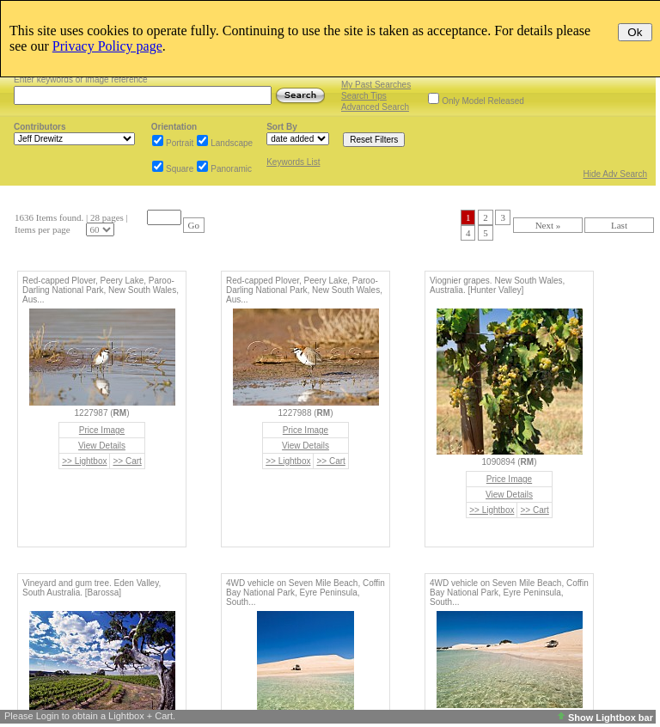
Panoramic (231, 169)
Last (619, 225)
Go (193, 225)
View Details (101, 445)
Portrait (179, 143)
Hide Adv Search (616, 174)
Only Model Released (483, 101)
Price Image (102, 430)
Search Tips (364, 96)
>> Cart (127, 461)
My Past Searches (376, 84)
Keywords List (293, 162)
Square (179, 169)
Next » (548, 225)
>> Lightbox (84, 461)
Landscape (232, 143)
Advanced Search (375, 107)
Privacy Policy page (107, 46)
